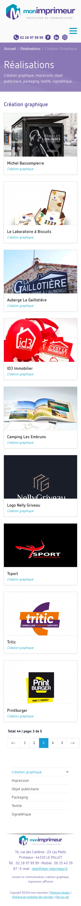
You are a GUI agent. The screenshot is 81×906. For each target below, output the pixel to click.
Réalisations (30, 49)
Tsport (12, 573)
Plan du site (62, 897)
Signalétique (21, 814)
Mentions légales (60, 892)
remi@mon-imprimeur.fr (50, 868)
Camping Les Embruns (26, 436)
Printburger (17, 710)
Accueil (10, 49)
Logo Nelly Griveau (23, 505)
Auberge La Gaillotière (27, 299)
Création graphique (20, 169)
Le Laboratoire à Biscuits (29, 231)
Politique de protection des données (32, 897)
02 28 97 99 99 (28, 37)
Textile (17, 805)
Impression (20, 780)
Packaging (20, 797)
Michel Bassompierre (25, 162)
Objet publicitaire (25, 788)
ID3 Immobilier (20, 368)
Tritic (11, 641)
